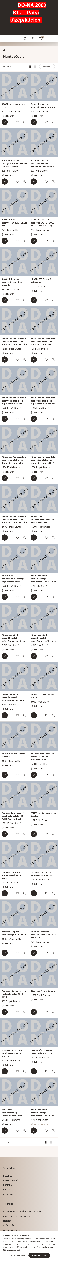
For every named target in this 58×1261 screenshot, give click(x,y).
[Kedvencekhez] (17, 122)
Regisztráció (10, 1180)
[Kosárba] (5, 122)
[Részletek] (34, 1130)
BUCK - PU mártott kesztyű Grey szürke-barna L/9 (12, 282)
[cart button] (41, 39)
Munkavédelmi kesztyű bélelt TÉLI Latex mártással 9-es (42, 756)
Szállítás (8, 1225)
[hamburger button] (17, 39)
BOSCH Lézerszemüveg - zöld (14, 105)
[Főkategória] (4, 50)
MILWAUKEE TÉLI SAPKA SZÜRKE (14, 755)
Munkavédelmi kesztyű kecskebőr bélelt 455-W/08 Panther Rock (13, 815)
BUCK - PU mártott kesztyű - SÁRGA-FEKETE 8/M (14, 222)
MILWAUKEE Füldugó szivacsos (41, 280)
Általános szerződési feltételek (22, 1211)
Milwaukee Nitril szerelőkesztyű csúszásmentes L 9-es (13, 638)
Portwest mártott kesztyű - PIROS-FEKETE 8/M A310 (43, 934)
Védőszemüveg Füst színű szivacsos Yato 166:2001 (12, 1053)
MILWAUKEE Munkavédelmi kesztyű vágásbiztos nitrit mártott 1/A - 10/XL (13, 580)
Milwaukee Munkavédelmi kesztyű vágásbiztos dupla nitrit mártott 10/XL (43, 343)
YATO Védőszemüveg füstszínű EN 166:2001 (42, 1051)
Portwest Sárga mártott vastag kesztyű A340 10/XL (14, 993)
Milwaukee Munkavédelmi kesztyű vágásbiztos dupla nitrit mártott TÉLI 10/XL (14, 343)
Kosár (6, 1189)
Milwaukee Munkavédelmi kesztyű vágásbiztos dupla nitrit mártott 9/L (14, 460)
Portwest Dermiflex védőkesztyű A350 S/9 (42, 873)
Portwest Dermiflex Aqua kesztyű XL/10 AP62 (12, 875)
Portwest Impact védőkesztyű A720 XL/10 (14, 933)
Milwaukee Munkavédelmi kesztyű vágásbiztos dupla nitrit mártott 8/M (43, 400)
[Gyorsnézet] (24, 122)
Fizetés (7, 1220)
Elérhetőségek (11, 1230)
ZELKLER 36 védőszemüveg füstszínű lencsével (12, 1112)
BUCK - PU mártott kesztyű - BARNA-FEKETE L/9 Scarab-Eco (14, 163)
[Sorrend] (47, 66)
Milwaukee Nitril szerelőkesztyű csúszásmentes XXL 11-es (14, 699)
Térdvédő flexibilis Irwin (43, 990)
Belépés (7, 1175)
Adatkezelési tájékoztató (18, 1216)
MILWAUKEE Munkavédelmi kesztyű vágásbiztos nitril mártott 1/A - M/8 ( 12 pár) (42, 522)
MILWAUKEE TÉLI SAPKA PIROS (43, 696)
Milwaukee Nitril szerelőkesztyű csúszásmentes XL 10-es (43, 578)
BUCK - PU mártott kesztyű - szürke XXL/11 (43, 105)
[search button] (25, 39)
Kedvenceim (9, 1194)
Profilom (8, 1185)
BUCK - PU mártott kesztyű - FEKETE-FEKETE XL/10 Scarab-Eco (42, 165)
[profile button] (33, 39)
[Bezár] (54, 17)
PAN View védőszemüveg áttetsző (43, 814)
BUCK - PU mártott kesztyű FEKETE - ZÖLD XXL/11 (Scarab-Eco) (42, 222)
